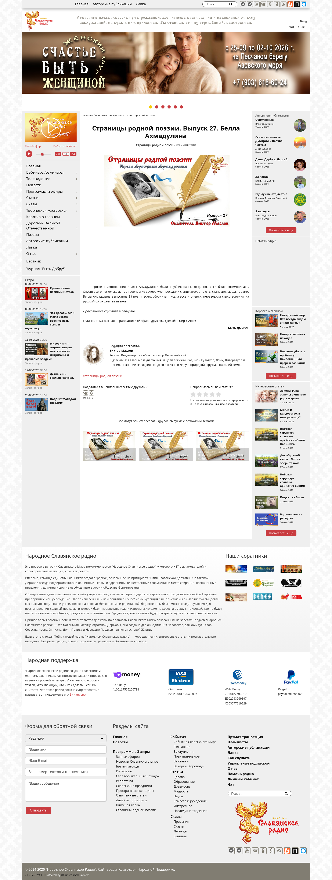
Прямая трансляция (257, 737)
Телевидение (38, 179)
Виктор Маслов (121, 350)
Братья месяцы (127, 766)
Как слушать (251, 758)
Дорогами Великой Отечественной (43, 225)
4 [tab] (169, 106)
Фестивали (188, 746)
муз (73, 154)
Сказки (185, 826)
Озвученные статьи (131, 795)
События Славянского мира (201, 742)
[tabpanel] (166, 63)
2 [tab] (156, 106)
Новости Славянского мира (137, 761)
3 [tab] (163, 106)
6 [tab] (181, 106)
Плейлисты (250, 742)
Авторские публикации (112, 4)
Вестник (33, 261)
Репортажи (124, 781)
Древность (188, 786)
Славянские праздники (134, 786)
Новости (33, 185)
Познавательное (193, 756)
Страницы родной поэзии (156, 145)
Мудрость (187, 791)
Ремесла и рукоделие (196, 801)
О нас (31, 254)
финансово (77, 694)
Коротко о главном (43, 217)
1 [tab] (150, 106)
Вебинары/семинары (45, 172)
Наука (184, 796)
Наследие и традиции (197, 811)
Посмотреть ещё (281, 230)
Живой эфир (33, 146)
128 (58, 154)
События (184, 737)
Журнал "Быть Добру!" (45, 269)
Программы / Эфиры (131, 752)
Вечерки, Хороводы (195, 766)
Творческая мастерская (46, 211)
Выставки (187, 761)
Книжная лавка (128, 805)
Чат (291, 27)
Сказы (31, 204)
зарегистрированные (235, 400)
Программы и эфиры (44, 191)
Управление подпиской (261, 763)
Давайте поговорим (131, 800)
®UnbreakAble (70, 872)
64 (66, 154)
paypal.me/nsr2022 (290, 694)
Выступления (190, 751)
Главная (82, 4)
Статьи (32, 198)
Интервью (124, 771)
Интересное (189, 806)
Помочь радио (265, 241)
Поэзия (32, 235)
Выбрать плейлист (65, 146)
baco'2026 (33, 872)
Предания (187, 821)
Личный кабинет (255, 779)
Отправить (38, 810)
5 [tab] (175, 106)
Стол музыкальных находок (137, 776)
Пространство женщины (135, 790)
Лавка (141, 4)
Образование (190, 781)
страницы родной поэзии (103, 376)
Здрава (185, 777)
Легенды (187, 831)
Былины (186, 836)
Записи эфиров (128, 756)
